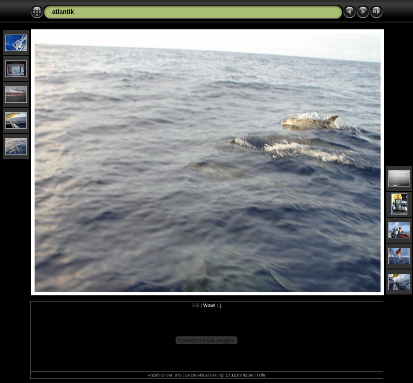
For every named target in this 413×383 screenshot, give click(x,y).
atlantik (63, 11)
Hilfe (261, 375)
